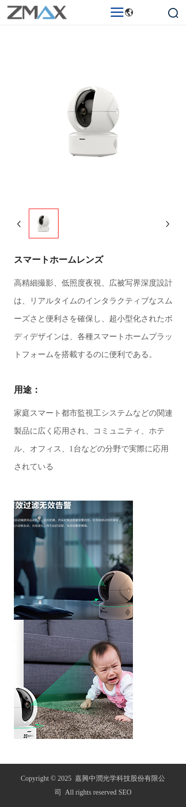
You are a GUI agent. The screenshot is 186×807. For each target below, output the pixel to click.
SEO (125, 792)
